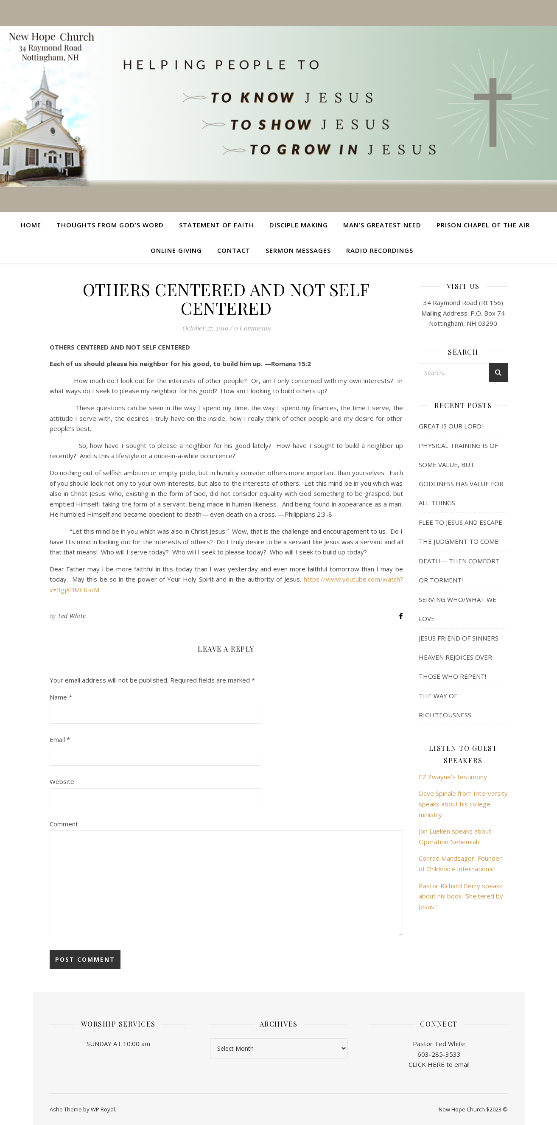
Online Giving (176, 250)
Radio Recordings (379, 250)
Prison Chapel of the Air (483, 225)
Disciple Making (298, 225)
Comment (64, 824)
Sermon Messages (298, 250)
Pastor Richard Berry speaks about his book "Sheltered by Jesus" (461, 896)
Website (62, 781)
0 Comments (252, 328)
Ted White (72, 616)
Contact (233, 250)
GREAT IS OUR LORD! (451, 426)
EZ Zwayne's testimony (453, 776)
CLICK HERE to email (439, 1064)
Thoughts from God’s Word (110, 225)
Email (60, 739)
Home (31, 225)
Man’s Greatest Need (382, 225)
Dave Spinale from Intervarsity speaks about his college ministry (463, 803)
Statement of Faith (216, 225)
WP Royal (103, 1109)
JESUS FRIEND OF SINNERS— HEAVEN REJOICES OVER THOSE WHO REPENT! (462, 657)
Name (61, 697)
